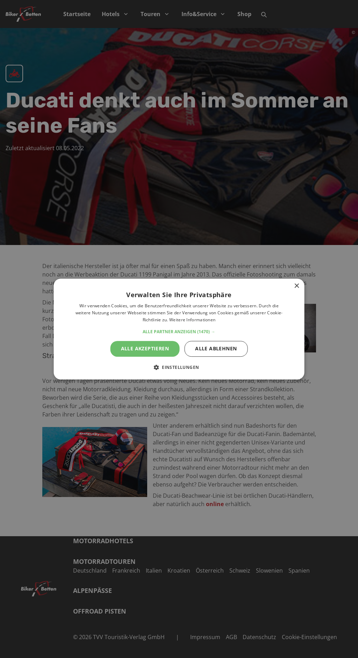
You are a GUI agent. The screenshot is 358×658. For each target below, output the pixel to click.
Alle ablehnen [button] (216, 348)
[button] (179, 332)
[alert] (179, 329)
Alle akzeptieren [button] (145, 348)
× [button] (296, 286)
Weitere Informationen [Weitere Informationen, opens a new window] (192, 320)
